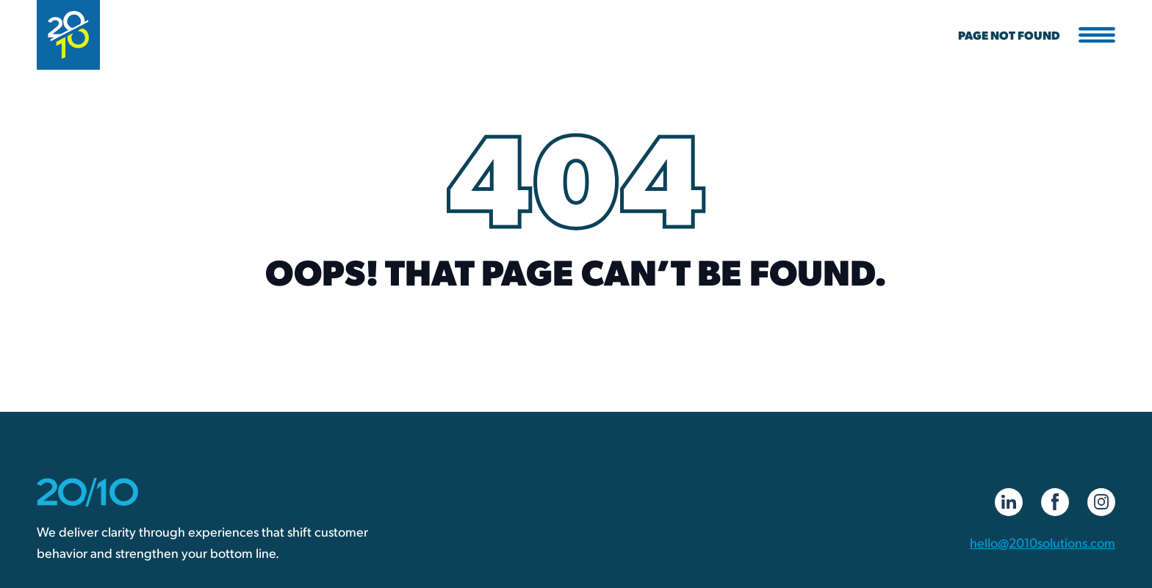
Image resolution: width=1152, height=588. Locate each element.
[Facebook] (1055, 502)
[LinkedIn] (1009, 502)
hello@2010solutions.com (1042, 542)
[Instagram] (1101, 502)
